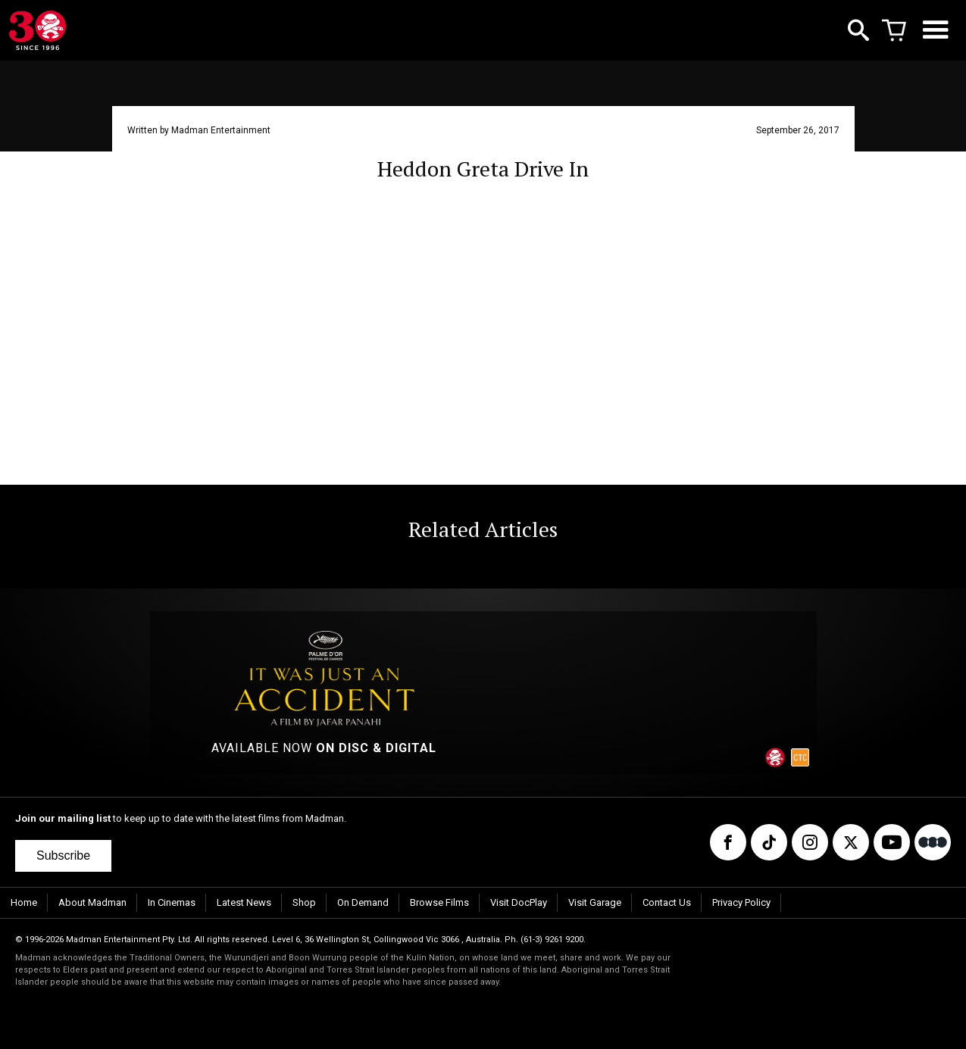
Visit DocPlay (518, 902)
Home (24, 902)
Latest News (244, 902)
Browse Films (439, 902)
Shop (304, 902)
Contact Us (666, 902)
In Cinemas (171, 902)
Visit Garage (594, 902)
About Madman (92, 902)
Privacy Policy (741, 902)
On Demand (363, 902)
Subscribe (63, 855)
